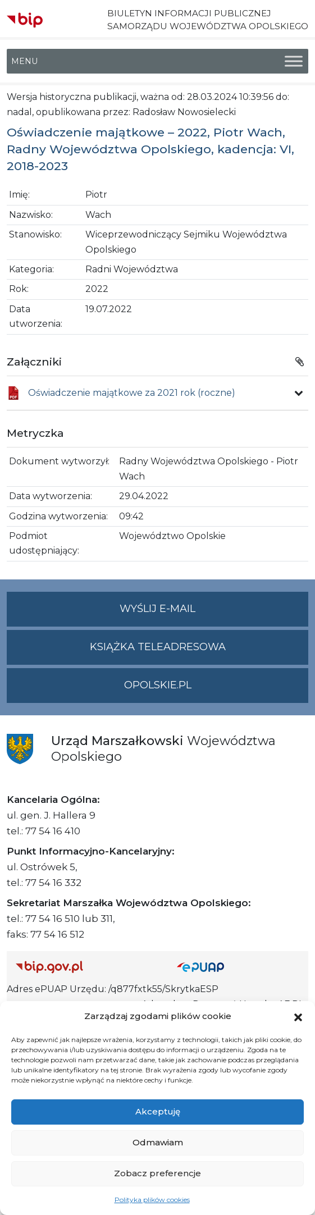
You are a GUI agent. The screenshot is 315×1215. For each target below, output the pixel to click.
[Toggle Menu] (294, 61)
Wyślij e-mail (214, 613)
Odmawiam (158, 1142)
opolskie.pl (157, 685)
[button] (298, 1016)
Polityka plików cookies (152, 1199)
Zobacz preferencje (157, 1173)
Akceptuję (157, 1111)
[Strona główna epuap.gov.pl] (238, 966)
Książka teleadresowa (158, 647)
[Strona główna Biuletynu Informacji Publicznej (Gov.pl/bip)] (87, 966)
